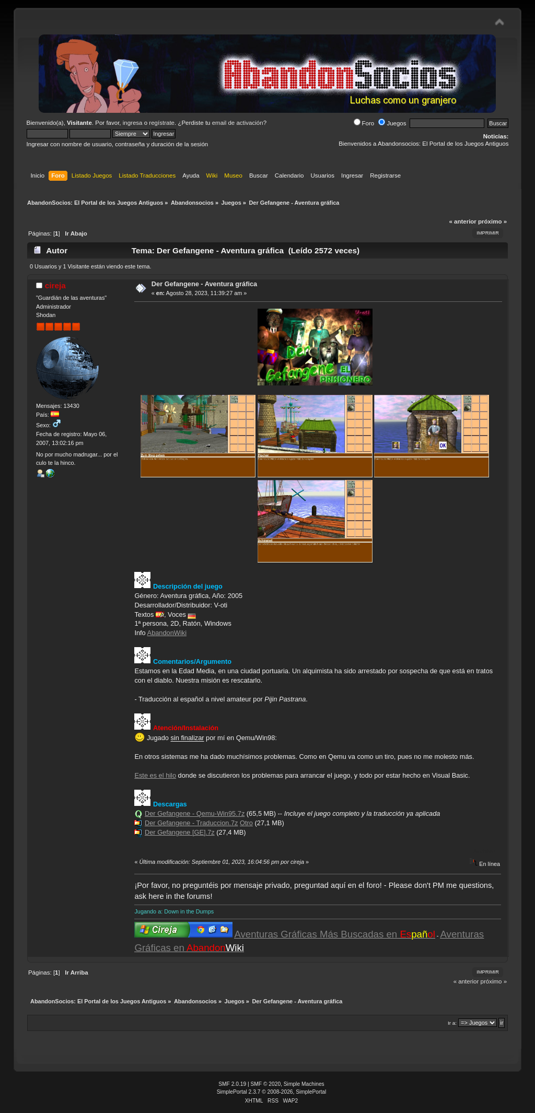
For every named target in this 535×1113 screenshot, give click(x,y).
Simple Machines (304, 1084)
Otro (246, 823)
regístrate (162, 123)
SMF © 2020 (266, 1084)
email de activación (237, 123)
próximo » (492, 221)
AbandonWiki (167, 633)
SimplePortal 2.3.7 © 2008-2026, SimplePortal (272, 1092)
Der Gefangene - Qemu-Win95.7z (195, 813)
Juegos (392, 123)
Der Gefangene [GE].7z (180, 832)
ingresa (133, 123)
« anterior (462, 221)
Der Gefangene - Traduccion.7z (191, 823)
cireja (55, 285)
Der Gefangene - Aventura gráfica (204, 284)
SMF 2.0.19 (232, 1084)
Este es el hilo (155, 775)
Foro (364, 123)
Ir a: (452, 1023)
